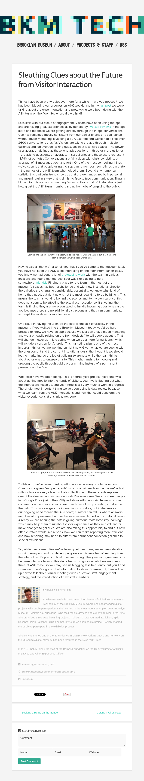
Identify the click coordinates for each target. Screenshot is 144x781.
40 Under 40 (61, 635)
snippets (71, 672)
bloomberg (36, 672)
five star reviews (100, 127)
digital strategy (44, 639)
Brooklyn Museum (34, 45)
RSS (123, 45)
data (64, 672)
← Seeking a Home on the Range (38, 712)
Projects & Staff (94, 45)
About (64, 45)
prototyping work (73, 275)
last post (105, 105)
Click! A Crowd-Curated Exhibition (92, 617)
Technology (27, 679)
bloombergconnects (51, 672)
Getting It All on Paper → (111, 712)
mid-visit (41, 282)
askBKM (26, 672)
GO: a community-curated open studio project (75, 621)
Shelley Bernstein (57, 589)
